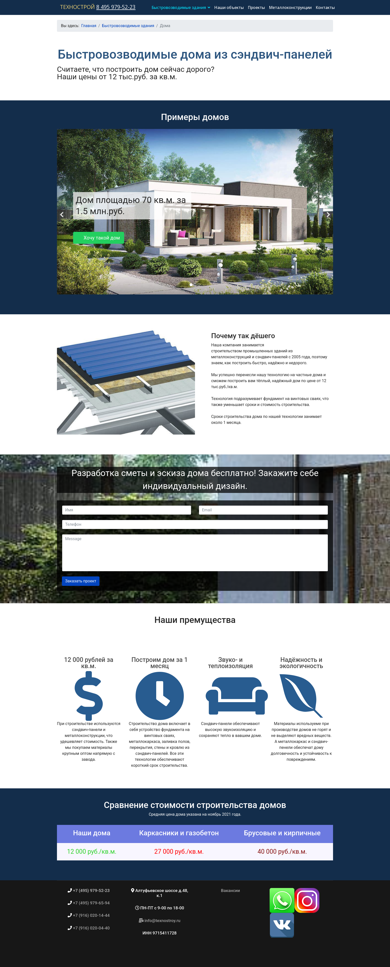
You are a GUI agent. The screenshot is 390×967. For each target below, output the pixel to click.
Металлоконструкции (290, 7)
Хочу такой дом (98, 238)
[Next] (328, 211)
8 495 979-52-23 (116, 6)
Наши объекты (229, 7)
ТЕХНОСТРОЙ (77, 6)
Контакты (325, 7)
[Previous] (62, 211)
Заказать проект (80, 581)
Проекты (256, 7)
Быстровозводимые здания (178, 7)
